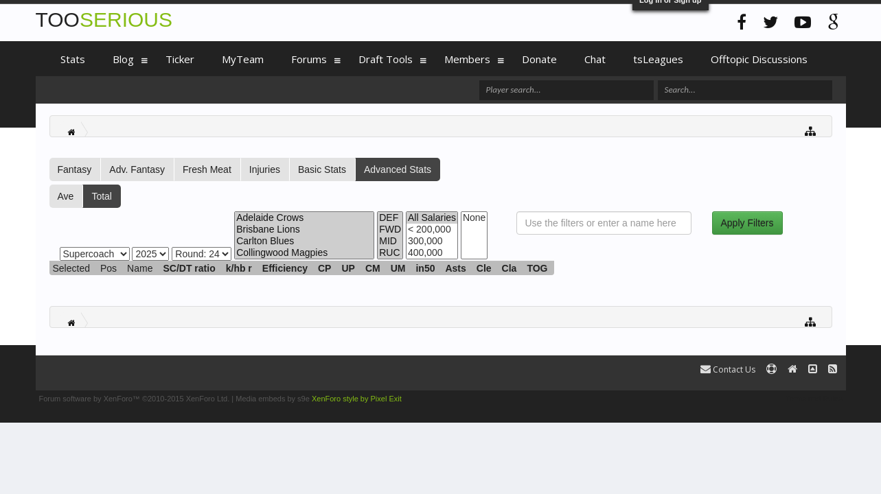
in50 (425, 268)
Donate (539, 59)
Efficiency (285, 268)
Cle (484, 268)
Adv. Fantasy (137, 169)
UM (398, 268)
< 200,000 (432, 229)
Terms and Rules (814, 399)
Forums (309, 59)
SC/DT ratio (189, 268)
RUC (390, 253)
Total (101, 196)
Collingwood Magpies (304, 253)
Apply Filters (747, 222)
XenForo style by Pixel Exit (357, 399)
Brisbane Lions (304, 229)
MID (390, 241)
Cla (509, 268)
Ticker (179, 59)
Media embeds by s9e (273, 399)
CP (324, 268)
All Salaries (432, 218)
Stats (72, 59)
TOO (104, 19)
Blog (123, 59)
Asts (455, 268)
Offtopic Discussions (759, 59)
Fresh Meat (207, 169)
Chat (595, 59)
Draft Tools (385, 59)
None (474, 218)
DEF (390, 218)
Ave (66, 196)
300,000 (432, 241)
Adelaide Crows (304, 218)
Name (139, 268)
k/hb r (239, 268)
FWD (390, 229)
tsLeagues (658, 59)
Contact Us (727, 369)
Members (467, 59)
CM (372, 268)
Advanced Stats (397, 169)
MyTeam (243, 59)
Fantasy (75, 169)
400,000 (432, 253)
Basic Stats (322, 169)
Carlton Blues (304, 241)
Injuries (264, 169)
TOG (537, 268)
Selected (71, 268)
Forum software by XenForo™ (134, 399)
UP (347, 268)
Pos (108, 268)
